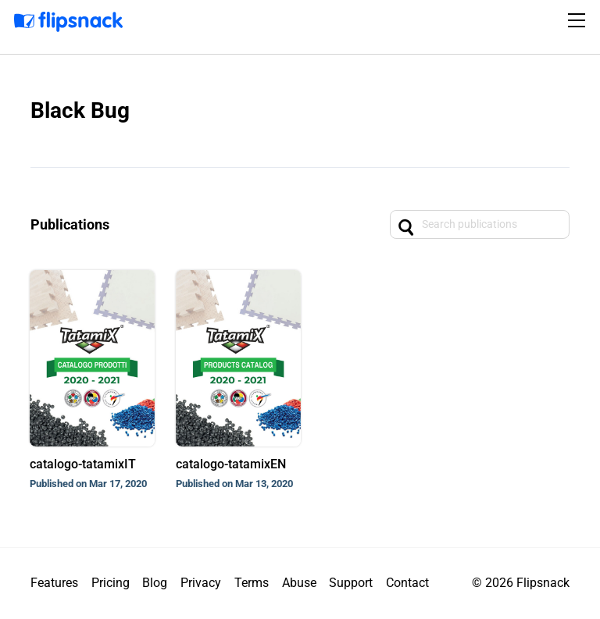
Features (54, 582)
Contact (407, 582)
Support (351, 582)
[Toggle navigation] (579, 20)
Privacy (200, 582)
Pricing (110, 582)
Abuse (299, 582)
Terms (251, 582)
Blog (154, 582)
